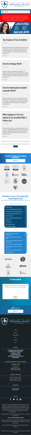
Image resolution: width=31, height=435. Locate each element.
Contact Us (15, 160)
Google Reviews (15, 357)
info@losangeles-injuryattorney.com (15, 356)
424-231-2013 (17, 308)
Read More (5, 55)
